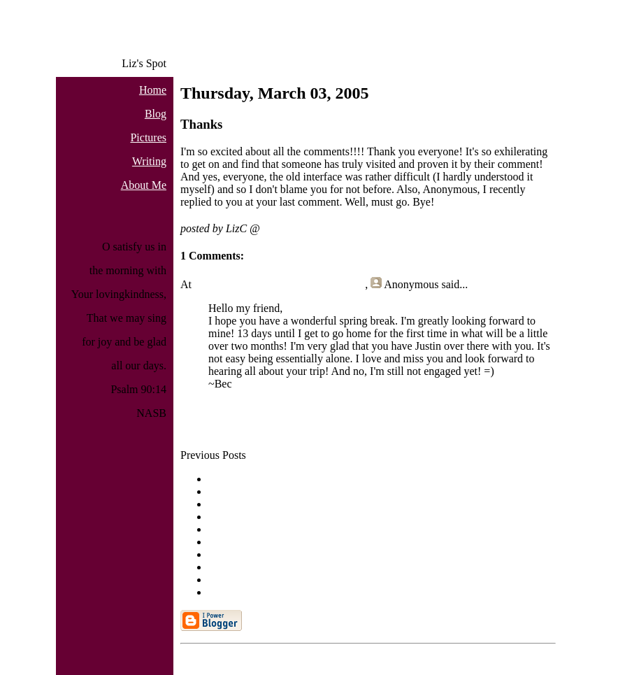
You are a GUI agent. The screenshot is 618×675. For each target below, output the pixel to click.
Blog (155, 114)
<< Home (201, 431)
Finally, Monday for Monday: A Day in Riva (308, 542)
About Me (143, 185)
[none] (223, 517)
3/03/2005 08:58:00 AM (317, 228)
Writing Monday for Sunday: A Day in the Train (316, 554)
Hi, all (222, 491)
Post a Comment (217, 407)
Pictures (148, 137)
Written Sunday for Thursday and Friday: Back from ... (331, 579)
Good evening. (241, 504)
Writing (149, 161)
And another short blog (260, 479)
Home (152, 90)
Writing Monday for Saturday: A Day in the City (316, 567)
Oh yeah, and (238, 529)
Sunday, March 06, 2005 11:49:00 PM (279, 284)
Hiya (219, 592)
